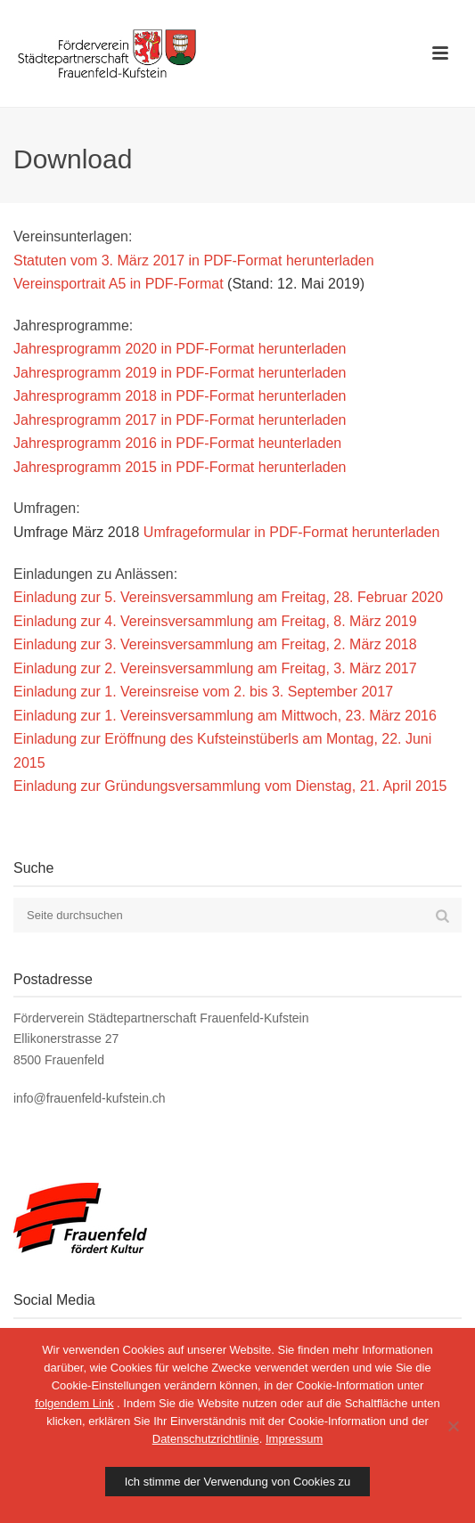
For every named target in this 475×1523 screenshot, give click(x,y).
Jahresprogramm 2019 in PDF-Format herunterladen (180, 372)
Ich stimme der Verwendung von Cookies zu (238, 1481)
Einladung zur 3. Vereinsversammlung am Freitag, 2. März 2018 (215, 644)
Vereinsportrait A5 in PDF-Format (118, 283)
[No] (453, 1426)
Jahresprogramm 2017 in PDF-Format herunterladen (180, 420)
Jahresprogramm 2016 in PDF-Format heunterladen (177, 443)
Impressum (294, 1439)
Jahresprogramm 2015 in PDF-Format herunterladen (180, 467)
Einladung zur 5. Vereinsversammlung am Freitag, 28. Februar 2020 (228, 597)
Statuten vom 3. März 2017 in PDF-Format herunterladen (193, 260)
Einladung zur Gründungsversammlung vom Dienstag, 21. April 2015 (230, 786)
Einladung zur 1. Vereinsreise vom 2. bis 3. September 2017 (203, 691)
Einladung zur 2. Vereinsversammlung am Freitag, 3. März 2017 (215, 668)
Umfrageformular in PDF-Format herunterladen (291, 532)
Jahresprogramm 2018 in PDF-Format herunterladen (180, 395)
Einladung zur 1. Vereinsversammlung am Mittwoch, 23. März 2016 (225, 715)
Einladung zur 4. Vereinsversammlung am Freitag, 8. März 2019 (215, 621)
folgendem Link (74, 1403)
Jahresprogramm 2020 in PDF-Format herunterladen (180, 348)
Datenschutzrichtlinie (205, 1439)
